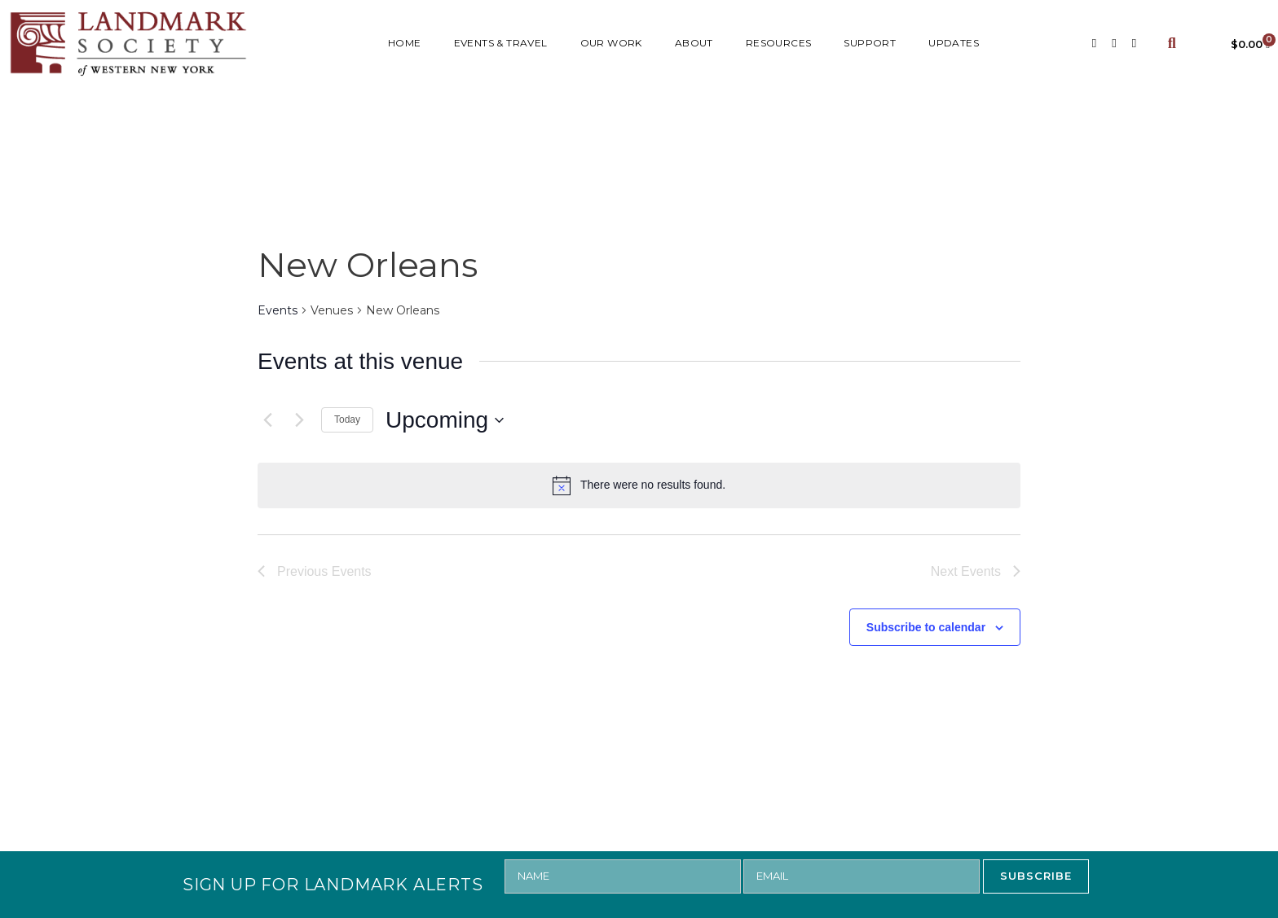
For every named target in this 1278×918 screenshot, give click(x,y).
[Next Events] (299, 420)
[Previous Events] (267, 420)
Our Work (611, 43)
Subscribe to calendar (925, 627)
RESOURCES (779, 43)
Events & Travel (501, 43)
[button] (1171, 43)
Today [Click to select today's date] (347, 419)
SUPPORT (870, 43)
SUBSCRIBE (1036, 875)
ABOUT (694, 43)
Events (277, 310)
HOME (404, 43)
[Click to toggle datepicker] (445, 420)
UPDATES (953, 43)
